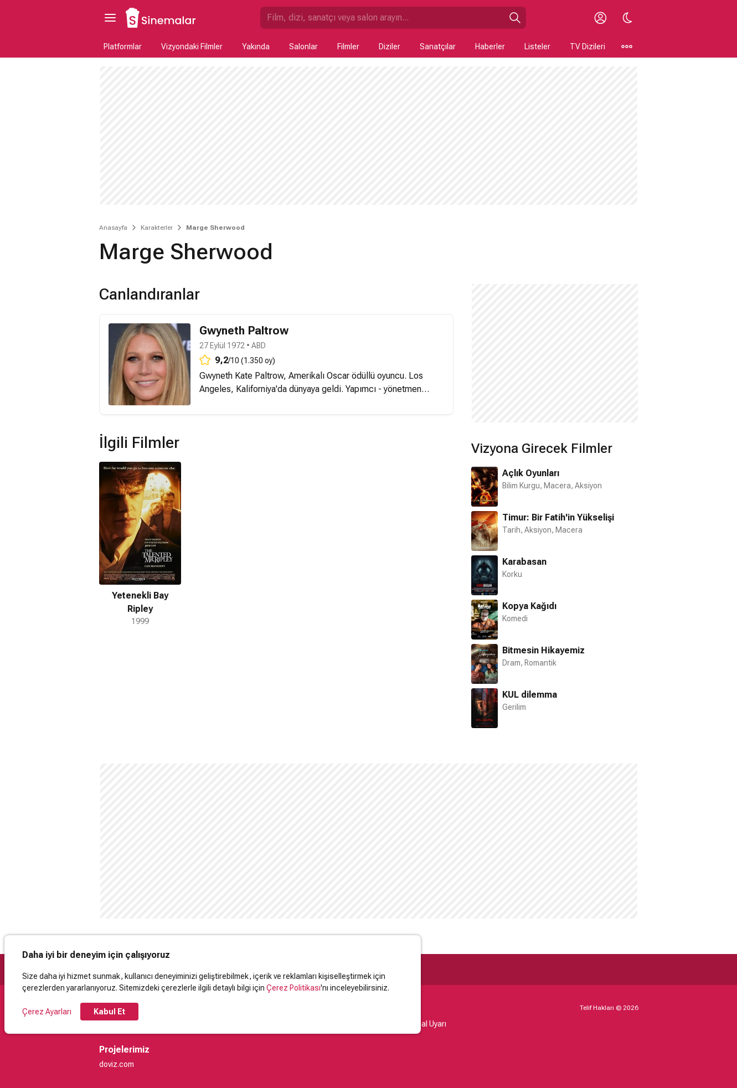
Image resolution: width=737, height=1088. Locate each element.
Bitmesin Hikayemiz (543, 650)
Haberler (490, 46)
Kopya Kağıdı (529, 606)
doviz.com (116, 1064)
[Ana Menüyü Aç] (110, 18)
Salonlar (303, 46)
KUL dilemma (529, 694)
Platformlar (123, 46)
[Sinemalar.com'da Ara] (382, 18)
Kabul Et (109, 1011)
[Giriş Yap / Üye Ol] (601, 18)
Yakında (256, 46)
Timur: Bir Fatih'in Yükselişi (558, 517)
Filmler (348, 46)
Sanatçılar (438, 46)
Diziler (389, 46)
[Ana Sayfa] (161, 18)
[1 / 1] (140, 544)
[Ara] (515, 18)
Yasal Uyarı (427, 1023)
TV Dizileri (587, 46)
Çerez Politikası (293, 987)
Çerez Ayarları (46, 1011)
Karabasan (524, 561)
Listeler (537, 46)
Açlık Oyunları (530, 473)
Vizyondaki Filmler (192, 46)
